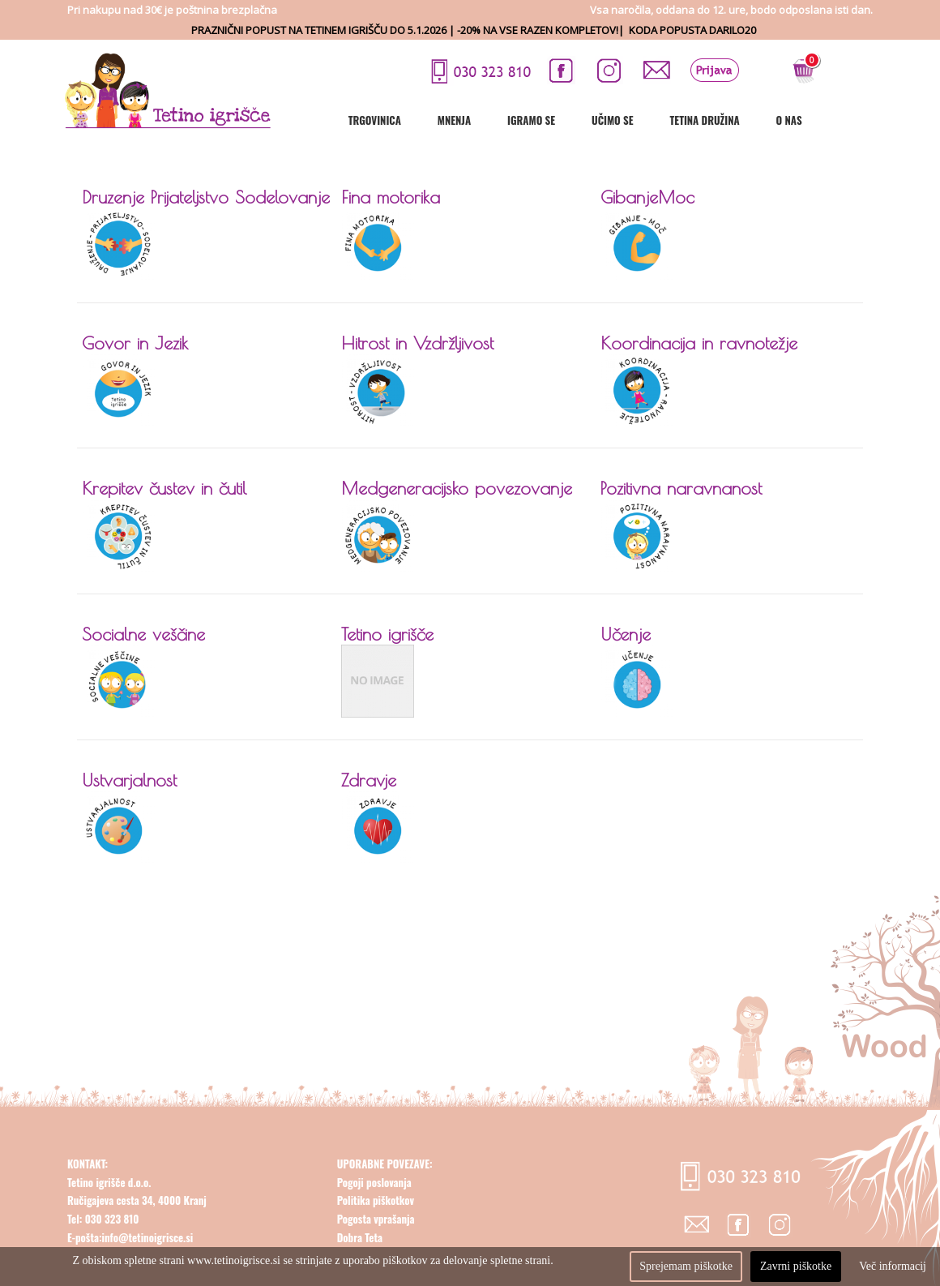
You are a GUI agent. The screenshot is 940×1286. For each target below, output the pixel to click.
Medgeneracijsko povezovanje (456, 488)
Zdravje (368, 780)
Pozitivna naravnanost (681, 488)
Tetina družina (760, 120)
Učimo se (667, 120)
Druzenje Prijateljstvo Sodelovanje (206, 197)
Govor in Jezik (135, 343)
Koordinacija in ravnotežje (698, 343)
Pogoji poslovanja (374, 1221)
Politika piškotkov (375, 1240)
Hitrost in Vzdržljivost (417, 343)
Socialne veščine (143, 634)
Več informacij (892, 1266)
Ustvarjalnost (129, 780)
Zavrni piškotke (795, 1266)
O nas (844, 120)
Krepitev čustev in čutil (164, 488)
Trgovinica (430, 120)
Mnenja (509, 120)
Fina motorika (390, 197)
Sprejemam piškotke (686, 1266)
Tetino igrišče (387, 634)
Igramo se (586, 120)
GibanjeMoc (647, 197)
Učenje (625, 634)
